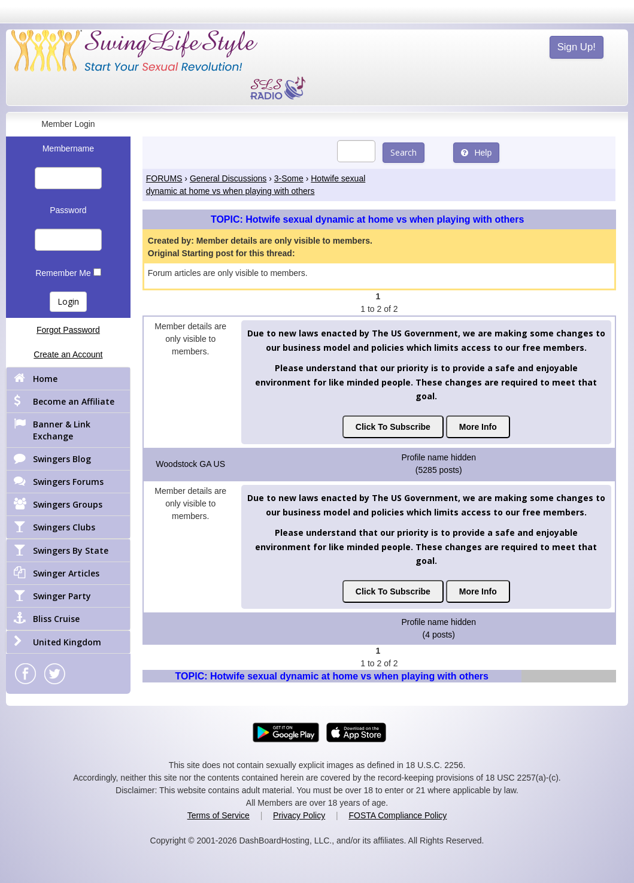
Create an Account (68, 354)
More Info (478, 427)
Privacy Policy (299, 815)
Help (476, 152)
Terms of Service (218, 815)
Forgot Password (68, 330)
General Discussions (228, 178)
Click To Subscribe (393, 427)
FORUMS (164, 178)
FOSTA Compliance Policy (397, 815)
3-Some (289, 178)
